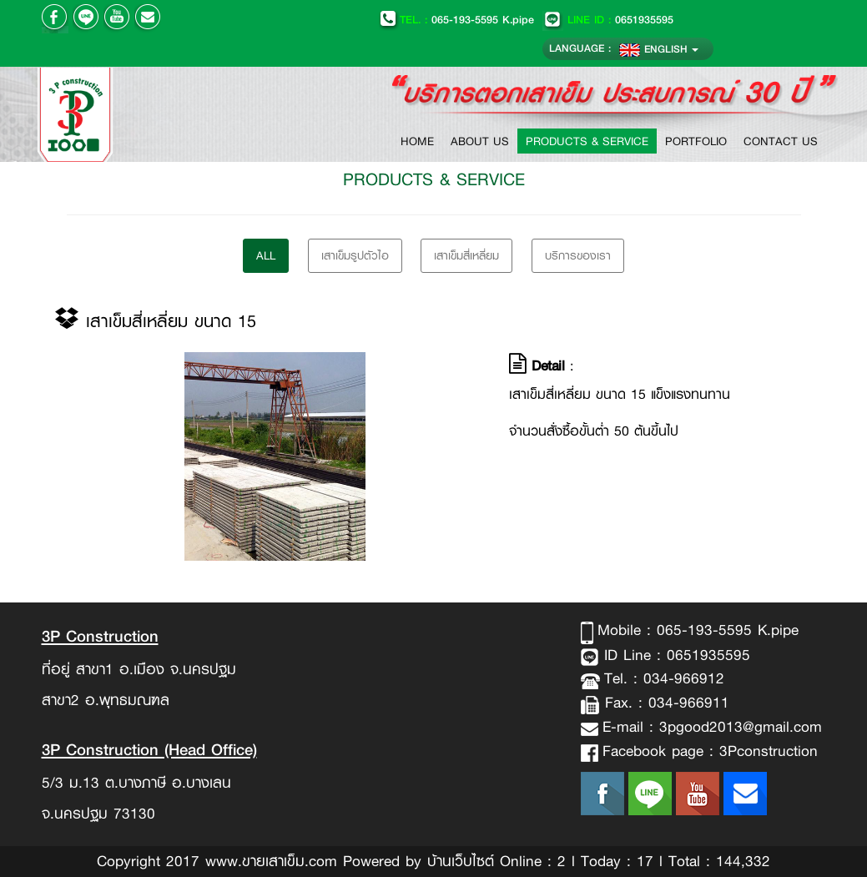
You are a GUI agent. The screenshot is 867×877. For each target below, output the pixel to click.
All (265, 255)
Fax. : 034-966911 (664, 702)
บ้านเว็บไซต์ (460, 861)
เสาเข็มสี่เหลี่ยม (466, 255)
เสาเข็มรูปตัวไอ (355, 255)
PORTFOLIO (696, 141)
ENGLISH (658, 49)
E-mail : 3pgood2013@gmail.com (712, 726)
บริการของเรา (578, 255)
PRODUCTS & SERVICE (587, 141)
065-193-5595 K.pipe (456, 19)
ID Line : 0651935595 (674, 655)
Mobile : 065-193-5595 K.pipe (698, 630)
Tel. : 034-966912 (664, 678)
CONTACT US (781, 141)
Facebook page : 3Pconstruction (710, 751)
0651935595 (607, 19)
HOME (421, 140)
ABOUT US (480, 141)
